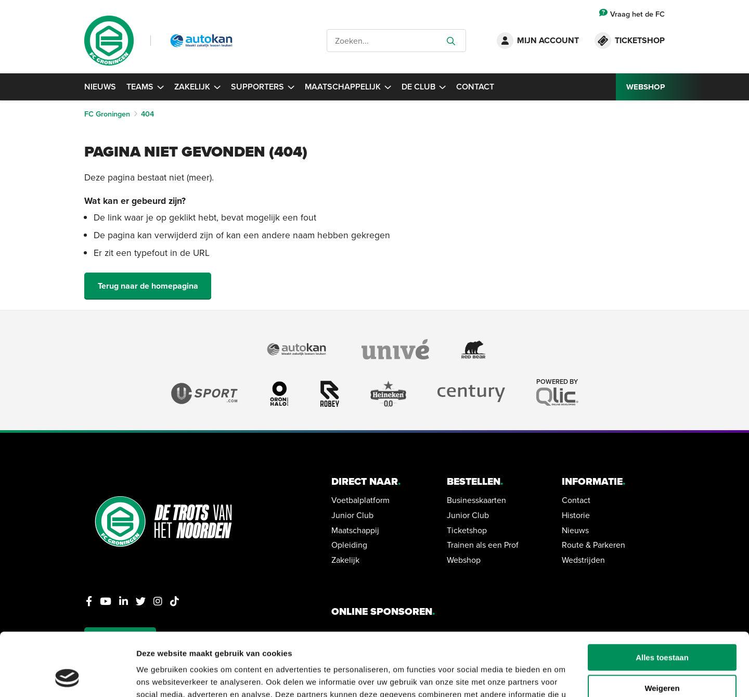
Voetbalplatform (360, 500)
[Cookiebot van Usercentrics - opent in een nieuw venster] (67, 677)
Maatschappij (355, 530)
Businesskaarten (476, 500)
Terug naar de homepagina (148, 286)
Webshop (464, 559)
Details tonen (161, 676)
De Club (424, 87)
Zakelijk (197, 87)
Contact (475, 87)
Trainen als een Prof (483, 544)
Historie (576, 515)
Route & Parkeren (593, 544)
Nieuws (100, 87)
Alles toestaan (662, 598)
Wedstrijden (583, 559)
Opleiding (349, 544)
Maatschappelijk (348, 87)
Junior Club (352, 515)
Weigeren (661, 629)
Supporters (262, 87)
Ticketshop (467, 530)
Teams (145, 87)
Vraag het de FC (632, 13)
